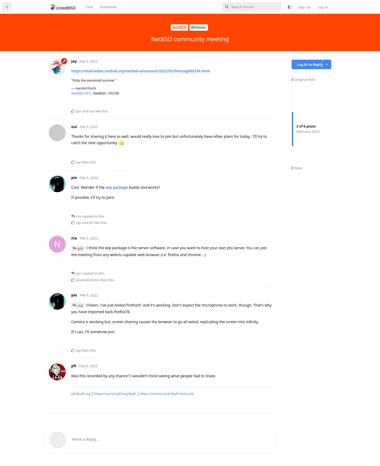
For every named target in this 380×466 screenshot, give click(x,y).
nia (80, 305)
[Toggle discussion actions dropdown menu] (326, 64)
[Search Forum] (252, 7)
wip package (117, 187)
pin (80, 248)
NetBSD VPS (81, 93)
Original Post (303, 79)
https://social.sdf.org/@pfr (115, 393)
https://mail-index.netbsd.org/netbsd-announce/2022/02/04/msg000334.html (140, 70)
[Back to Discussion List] (7, 7)
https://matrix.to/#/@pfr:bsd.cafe (166, 393)
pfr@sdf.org (81, 393)
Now (296, 168)
